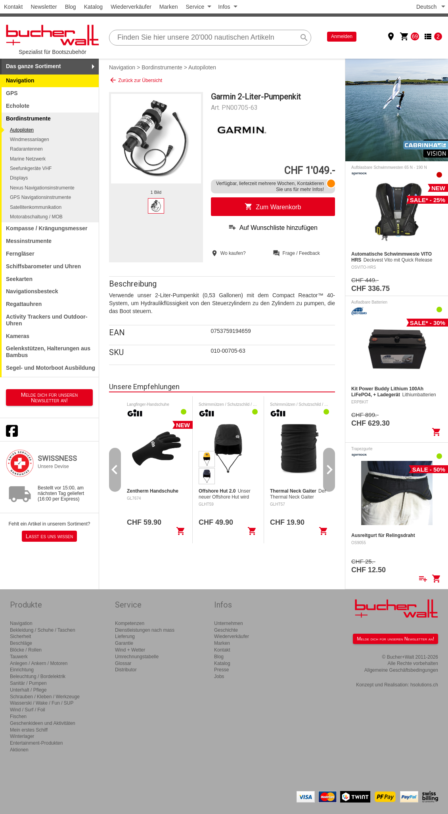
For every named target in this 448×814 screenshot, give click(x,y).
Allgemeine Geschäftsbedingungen (401, 670)
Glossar (123, 663)
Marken (168, 7)
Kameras (17, 336)
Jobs (219, 676)
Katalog (93, 7)
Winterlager (22, 736)
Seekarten (19, 279)
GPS (12, 93)
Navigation (20, 80)
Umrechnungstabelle (137, 656)
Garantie (124, 643)
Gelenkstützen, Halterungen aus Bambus (48, 351)
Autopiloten (22, 130)
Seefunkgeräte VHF (31, 168)
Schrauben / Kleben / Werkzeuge (45, 696)
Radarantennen (26, 149)
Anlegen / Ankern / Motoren (38, 663)
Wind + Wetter (130, 650)
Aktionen (19, 750)
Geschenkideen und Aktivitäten (42, 723)
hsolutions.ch (424, 685)
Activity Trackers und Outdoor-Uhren (46, 320)
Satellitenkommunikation (35, 207)
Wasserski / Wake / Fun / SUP (41, 703)
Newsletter (44, 7)
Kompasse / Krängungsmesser (46, 228)
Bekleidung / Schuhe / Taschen (42, 630)
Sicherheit (20, 636)
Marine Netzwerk (28, 159)
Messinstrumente (29, 241)
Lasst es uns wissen (49, 536)
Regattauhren (24, 304)
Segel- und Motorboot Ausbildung (50, 368)
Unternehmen (228, 623)
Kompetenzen (129, 623)
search (304, 37)
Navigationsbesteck (32, 291)
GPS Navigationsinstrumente (40, 197)
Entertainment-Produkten (36, 743)
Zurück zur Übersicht (135, 80)
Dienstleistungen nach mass (144, 630)
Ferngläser (20, 253)
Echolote (17, 106)
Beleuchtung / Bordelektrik (37, 676)
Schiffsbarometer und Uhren (43, 266)
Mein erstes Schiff (29, 730)
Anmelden (341, 36)
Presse (221, 670)
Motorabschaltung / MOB (36, 217)
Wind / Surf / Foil (27, 710)
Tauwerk (19, 656)
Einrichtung (22, 670)
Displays (19, 178)
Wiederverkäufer (131, 7)
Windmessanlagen (29, 139)
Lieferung (125, 636)
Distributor (126, 670)
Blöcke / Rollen (26, 650)
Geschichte (226, 630)
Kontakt (13, 7)
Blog (70, 7)
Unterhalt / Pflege (28, 690)
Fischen (18, 716)
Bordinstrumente (162, 67)
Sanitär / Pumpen (28, 683)
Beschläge (21, 643)
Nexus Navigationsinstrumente (42, 188)
